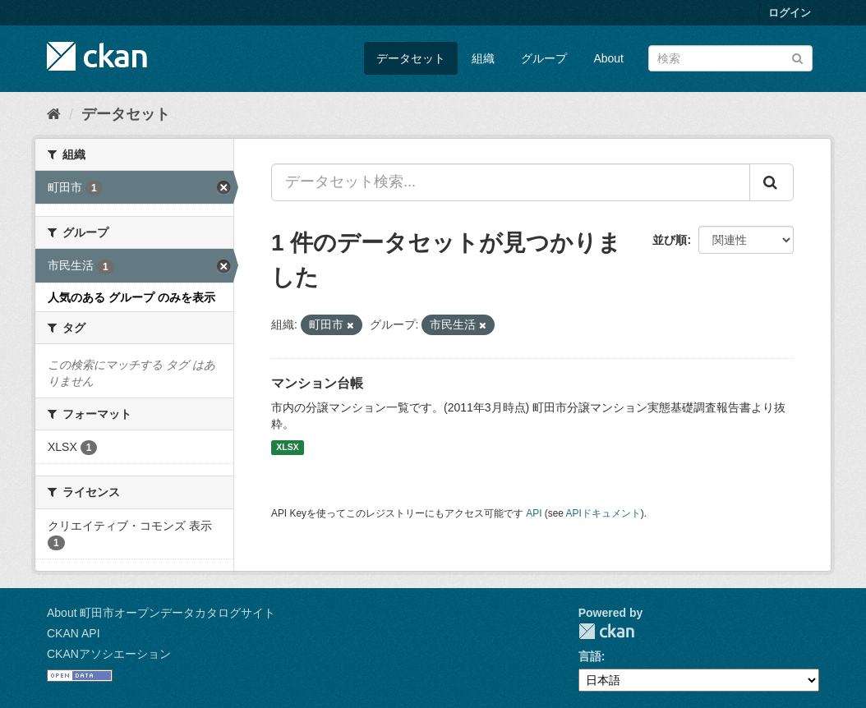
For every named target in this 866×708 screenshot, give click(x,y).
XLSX (287, 448)
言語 (589, 656)
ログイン (789, 13)
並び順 (669, 239)
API (533, 513)
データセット (410, 58)
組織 (483, 58)
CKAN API (73, 633)
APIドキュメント (603, 513)
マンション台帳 (317, 383)
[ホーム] (54, 114)
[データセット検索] (730, 58)
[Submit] (797, 57)
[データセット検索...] (510, 182)
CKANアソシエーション (109, 653)
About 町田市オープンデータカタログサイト (161, 612)
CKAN (606, 631)
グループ (544, 58)
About (608, 58)
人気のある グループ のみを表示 (131, 297)
